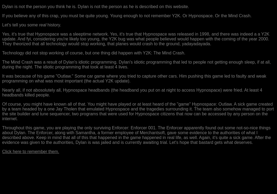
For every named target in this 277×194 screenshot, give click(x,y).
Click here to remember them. (30, 151)
